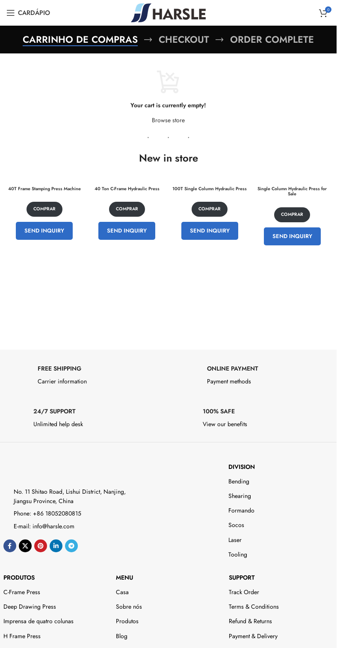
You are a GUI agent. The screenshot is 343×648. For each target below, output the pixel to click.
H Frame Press (22, 636)
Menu (124, 577)
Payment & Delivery (253, 636)
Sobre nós (129, 606)
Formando (241, 510)
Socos (236, 525)
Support (241, 577)
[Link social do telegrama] (71, 545)
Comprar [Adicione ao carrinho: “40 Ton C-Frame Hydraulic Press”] (127, 209)
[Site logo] (168, 12)
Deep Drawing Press (29, 606)
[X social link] (25, 545)
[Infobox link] (83, 377)
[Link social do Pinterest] (40, 545)
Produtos (19, 577)
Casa (122, 592)
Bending (238, 481)
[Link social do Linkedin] (56, 545)
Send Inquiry (44, 231)
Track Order (244, 592)
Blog (121, 636)
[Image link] (40, 468)
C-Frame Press (21, 592)
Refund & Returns (250, 621)
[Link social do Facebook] (9, 545)
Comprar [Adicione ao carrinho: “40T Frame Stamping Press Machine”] (44, 209)
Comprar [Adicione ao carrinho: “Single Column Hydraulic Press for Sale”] (292, 214)
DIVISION (241, 466)
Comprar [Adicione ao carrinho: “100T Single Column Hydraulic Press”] (209, 209)
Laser (235, 540)
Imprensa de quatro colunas (38, 621)
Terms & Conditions (254, 606)
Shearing (239, 496)
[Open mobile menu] (28, 12)
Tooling (237, 554)
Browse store (168, 120)
